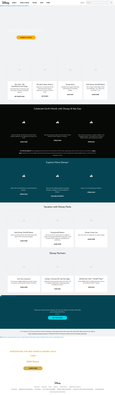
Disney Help (43, 386)
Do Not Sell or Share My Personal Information (83, 388)
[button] (83, 2)
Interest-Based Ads (99, 388)
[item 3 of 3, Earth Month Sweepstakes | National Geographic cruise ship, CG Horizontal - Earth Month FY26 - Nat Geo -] (91, 122)
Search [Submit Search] (111, 3)
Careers (50, 386)
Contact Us (55, 386)
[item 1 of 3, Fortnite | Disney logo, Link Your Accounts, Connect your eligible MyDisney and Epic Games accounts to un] (24, 266)
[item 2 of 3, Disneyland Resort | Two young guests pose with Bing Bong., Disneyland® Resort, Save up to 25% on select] (57, 219)
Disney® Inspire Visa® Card (75, 386)
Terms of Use (14, 388)
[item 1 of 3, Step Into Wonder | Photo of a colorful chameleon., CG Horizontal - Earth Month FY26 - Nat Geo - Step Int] (24, 122)
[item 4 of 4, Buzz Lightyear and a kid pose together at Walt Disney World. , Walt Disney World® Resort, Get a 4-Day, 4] (95, 69)
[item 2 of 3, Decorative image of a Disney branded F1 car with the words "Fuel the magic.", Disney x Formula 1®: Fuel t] (57, 266)
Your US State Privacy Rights (49, 388)
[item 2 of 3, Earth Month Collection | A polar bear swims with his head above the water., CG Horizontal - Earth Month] (57, 122)
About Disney (37, 386)
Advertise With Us (63, 386)
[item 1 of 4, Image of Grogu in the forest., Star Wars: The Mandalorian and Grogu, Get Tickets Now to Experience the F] (19, 69)
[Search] (97, 2)
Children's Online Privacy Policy (64, 388)
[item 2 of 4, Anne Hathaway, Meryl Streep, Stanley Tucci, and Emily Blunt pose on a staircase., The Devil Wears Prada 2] (45, 69)
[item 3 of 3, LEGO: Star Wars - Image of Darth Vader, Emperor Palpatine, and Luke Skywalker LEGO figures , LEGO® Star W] (91, 266)
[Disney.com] (5, 2)
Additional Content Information (26, 388)
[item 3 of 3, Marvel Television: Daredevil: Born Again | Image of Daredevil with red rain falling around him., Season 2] (91, 175)
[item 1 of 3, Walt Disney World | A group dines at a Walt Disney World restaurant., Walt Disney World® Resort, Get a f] (24, 219)
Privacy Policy (38, 388)
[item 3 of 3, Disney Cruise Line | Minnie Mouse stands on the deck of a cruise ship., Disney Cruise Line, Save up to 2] (91, 219)
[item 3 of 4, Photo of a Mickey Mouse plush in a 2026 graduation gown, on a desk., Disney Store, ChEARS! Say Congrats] (70, 69)
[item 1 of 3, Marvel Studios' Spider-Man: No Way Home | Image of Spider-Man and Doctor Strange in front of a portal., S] (24, 175)
